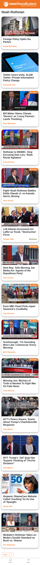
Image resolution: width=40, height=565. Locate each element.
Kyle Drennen (8, 162)
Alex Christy (8, 201)
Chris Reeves (8, 391)
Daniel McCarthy (10, 46)
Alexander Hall (9, 85)
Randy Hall (7, 506)
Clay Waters (8, 429)
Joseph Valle (8, 239)
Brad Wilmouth (9, 123)
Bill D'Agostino (9, 352)
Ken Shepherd (9, 545)
